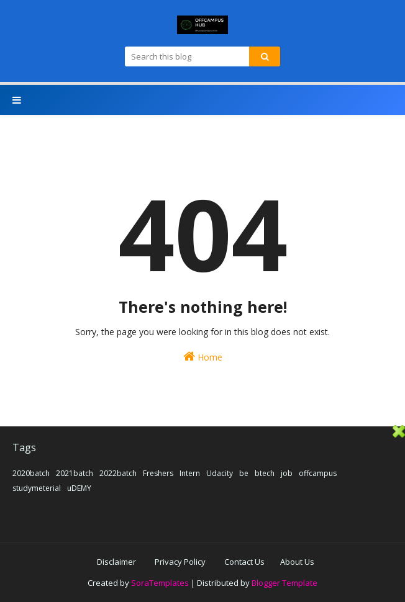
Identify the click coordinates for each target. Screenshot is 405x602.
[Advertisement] (202, 512)
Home (202, 356)
